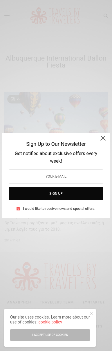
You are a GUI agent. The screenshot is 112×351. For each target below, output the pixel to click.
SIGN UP (56, 194)
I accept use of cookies (50, 335)
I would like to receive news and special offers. (59, 208)
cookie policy (50, 322)
